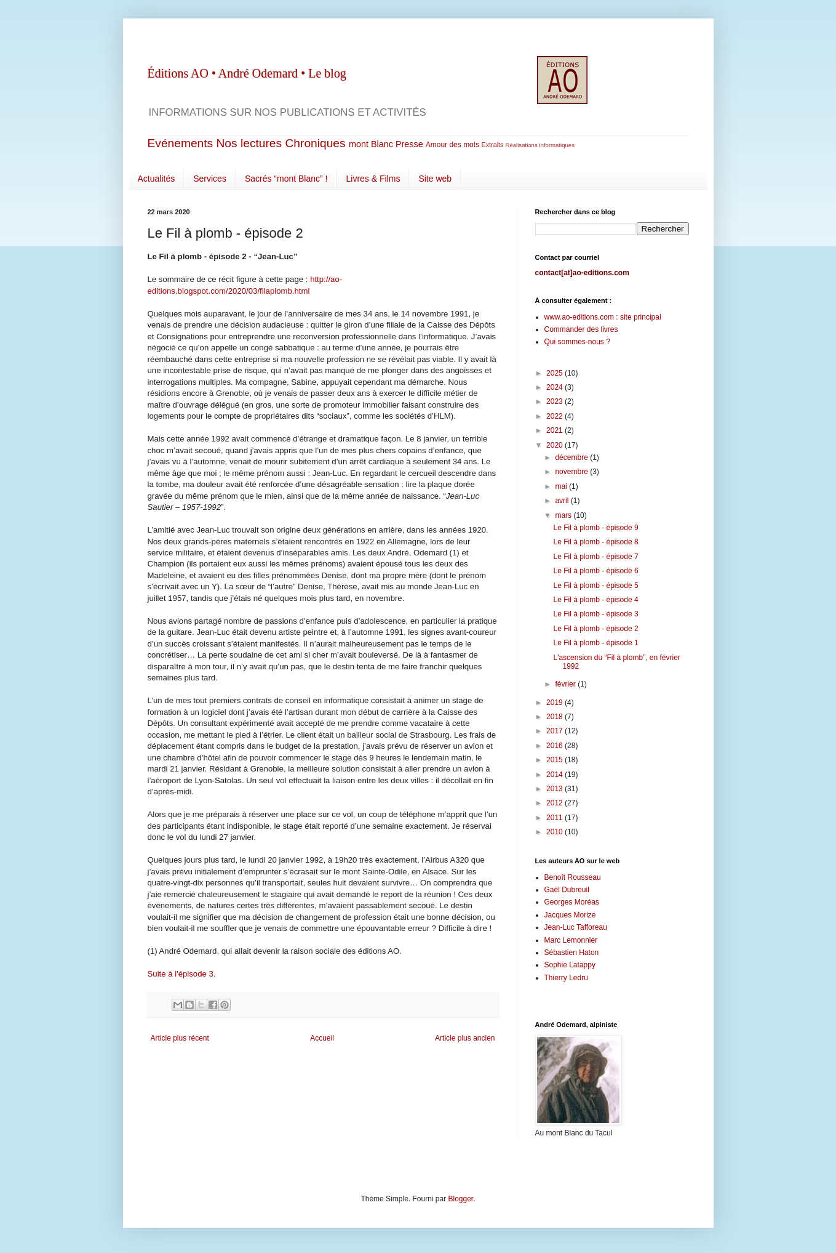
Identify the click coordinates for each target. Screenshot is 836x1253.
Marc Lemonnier (571, 940)
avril (562, 500)
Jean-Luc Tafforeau (575, 927)
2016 (555, 745)
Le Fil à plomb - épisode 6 (595, 570)
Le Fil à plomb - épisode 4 (595, 599)
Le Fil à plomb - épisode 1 (595, 643)
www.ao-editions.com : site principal (602, 317)
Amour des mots (452, 144)
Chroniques (315, 143)
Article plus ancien (465, 1038)
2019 (555, 702)
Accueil (322, 1038)
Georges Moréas (571, 902)
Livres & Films (373, 178)
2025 (555, 373)
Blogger (461, 1199)
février (566, 684)
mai (562, 486)
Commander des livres (581, 329)
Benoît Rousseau (572, 877)
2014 (555, 774)
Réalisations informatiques (540, 145)
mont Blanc (371, 144)
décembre (572, 457)
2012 (555, 803)
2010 (555, 832)
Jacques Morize (570, 915)
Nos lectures (249, 143)
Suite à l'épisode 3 (180, 973)
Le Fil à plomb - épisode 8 (595, 542)
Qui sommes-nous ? (577, 341)
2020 (555, 445)
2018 (555, 716)
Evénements (180, 143)
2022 (555, 416)
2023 (555, 401)
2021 (555, 430)
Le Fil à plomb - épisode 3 (595, 614)
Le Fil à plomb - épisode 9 (595, 527)
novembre (572, 471)
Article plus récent (180, 1038)
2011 (555, 817)
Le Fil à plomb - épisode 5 (595, 585)
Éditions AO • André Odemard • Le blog (247, 73)
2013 (555, 788)
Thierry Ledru (566, 977)
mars (564, 515)
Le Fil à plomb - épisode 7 (595, 556)
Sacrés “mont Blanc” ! (286, 178)
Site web (435, 178)
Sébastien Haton (571, 952)
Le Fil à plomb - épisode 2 (595, 628)
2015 (555, 759)
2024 (555, 387)
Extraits (492, 144)
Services (209, 178)
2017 (555, 731)
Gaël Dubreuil (566, 889)
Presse (409, 144)
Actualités (156, 178)
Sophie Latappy (569, 965)
